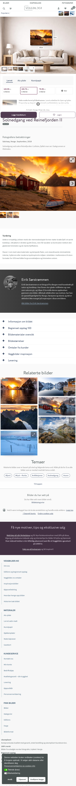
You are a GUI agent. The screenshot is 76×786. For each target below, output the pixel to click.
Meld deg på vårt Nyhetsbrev (18, 535)
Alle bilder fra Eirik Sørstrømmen (34, 303)
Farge (6, 726)
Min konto (8, 664)
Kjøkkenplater (9, 633)
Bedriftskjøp (9, 670)
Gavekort (7, 645)
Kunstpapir (8, 627)
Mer (64, 91)
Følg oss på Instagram (32, 549)
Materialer (9, 610)
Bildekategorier (38, 502)
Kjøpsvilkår (8, 688)
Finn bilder (9, 703)
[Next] (72, 183)
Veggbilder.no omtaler (13, 577)
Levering (7, 682)
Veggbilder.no (11, 560)
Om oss (7, 566)
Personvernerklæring (12, 694)
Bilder (6, 3)
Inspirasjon (35, 3)
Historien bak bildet (12, 601)
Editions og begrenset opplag (15, 572)
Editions (7, 720)
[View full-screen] (72, 160)
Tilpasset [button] (22, 779)
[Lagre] (57, 115)
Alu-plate (7, 615)
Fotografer (67, 3)
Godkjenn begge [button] (37, 779)
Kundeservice (11, 653)
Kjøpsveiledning (10, 589)
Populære (5, 13)
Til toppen (38, 484)
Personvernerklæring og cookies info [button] (19, 766)
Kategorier (8, 714)
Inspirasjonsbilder (11, 583)
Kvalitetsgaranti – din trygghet (16, 676)
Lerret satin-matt (10, 621)
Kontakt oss (8, 658)
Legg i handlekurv (19, 115)
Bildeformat (8, 731)
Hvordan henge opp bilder (14, 595)
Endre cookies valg (45, 513)
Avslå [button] (10, 779)
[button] (33, 381)
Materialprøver (10, 639)
